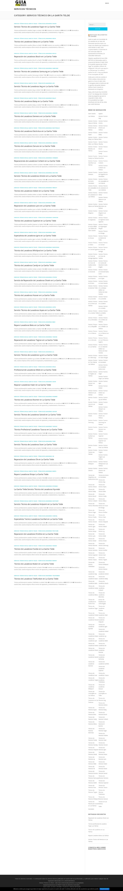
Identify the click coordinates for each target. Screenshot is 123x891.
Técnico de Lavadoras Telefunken (49, 575)
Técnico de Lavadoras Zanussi (48, 143)
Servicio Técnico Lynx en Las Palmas (92, 404)
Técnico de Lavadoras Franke (47, 546)
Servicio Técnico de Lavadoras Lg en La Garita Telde (35, 355)
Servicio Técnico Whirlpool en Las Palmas (103, 464)
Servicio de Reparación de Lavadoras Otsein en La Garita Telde (40, 280)
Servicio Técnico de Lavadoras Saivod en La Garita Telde (37, 414)
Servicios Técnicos (25, 9)
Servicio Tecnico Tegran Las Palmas (103, 457)
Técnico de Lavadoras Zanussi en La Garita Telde (34, 146)
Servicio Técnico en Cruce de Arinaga (103, 249)
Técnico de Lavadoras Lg (46, 352)
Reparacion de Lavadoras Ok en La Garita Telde (34, 459)
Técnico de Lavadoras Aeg (46, 83)
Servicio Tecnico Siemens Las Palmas (103, 429)
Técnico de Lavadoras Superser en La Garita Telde (35, 220)
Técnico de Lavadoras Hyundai (48, 486)
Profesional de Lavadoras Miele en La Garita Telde (35, 370)
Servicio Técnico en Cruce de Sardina (103, 256)
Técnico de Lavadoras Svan (47, 441)
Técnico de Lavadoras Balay (47, 98)
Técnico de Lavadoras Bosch (47, 53)
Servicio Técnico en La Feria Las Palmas (92, 304)
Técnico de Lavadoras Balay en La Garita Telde (33, 101)
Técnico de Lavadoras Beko (46, 322)
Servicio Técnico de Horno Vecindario (92, 181)
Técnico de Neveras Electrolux (91, 731)
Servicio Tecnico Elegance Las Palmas (103, 213)
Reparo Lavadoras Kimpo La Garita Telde (31, 474)
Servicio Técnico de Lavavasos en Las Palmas (93, 195)
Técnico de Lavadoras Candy (47, 262)
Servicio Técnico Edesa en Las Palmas (103, 199)
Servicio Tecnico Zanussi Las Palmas (103, 470)
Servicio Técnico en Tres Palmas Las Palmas (92, 362)
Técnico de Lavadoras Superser (48, 217)
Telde (100, 806)
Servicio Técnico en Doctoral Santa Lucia (104, 272)
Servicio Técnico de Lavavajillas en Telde (93, 188)
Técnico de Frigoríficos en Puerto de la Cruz (93, 477)
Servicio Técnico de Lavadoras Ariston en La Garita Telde (38, 176)
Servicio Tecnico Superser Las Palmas (103, 441)
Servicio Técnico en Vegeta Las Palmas (92, 374)
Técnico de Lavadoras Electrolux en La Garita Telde (35, 131)
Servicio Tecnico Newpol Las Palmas (103, 409)
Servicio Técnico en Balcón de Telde (103, 238)
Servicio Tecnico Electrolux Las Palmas (103, 206)
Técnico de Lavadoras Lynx (46, 202)
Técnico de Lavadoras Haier (47, 381)
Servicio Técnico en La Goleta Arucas (103, 313)
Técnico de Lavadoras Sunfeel (47, 516)
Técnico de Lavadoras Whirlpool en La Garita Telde (35, 250)
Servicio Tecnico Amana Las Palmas (103, 128)
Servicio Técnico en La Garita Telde (25, 23)
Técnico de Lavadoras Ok (46, 456)
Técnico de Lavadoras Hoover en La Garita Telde (34, 295)
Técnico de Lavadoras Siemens (47, 113)
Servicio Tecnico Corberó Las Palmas (103, 168)
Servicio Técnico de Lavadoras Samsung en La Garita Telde (38, 71)
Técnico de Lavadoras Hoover (47, 292)
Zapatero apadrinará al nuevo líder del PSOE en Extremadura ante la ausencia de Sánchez (97, 60)
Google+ (59, 887)
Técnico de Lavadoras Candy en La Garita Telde (34, 265)
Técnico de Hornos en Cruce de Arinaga (103, 506)
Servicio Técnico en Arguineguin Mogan (103, 226)
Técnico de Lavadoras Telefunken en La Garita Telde (36, 578)
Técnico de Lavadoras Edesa (47, 38)
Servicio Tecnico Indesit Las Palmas (103, 393)
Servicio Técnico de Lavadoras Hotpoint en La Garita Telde (38, 504)
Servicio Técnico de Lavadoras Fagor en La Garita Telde (37, 26)
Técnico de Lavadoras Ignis (47, 232)
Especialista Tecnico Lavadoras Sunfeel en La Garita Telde (38, 519)
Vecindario (91, 809)
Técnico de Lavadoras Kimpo (47, 471)
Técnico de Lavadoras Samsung (48, 68)
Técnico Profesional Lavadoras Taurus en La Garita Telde (38, 429)
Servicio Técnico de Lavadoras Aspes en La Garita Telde (37, 310)
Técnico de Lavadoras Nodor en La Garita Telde (34, 564)
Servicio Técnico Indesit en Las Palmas (92, 393)
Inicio (107, 3)
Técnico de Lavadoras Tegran (47, 337)
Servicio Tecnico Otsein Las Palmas (103, 416)
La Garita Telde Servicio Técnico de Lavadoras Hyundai (37, 489)
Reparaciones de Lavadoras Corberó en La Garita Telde (37, 161)
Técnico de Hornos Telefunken (91, 564)
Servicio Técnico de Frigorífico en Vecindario (103, 174)
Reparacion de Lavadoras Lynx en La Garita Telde (35, 205)
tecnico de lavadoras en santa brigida (102, 602)
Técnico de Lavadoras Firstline (48, 531)
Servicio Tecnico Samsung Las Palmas (103, 422)
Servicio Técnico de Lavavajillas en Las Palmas (103, 181)
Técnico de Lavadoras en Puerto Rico (92, 602)
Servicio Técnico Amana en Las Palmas (92, 128)
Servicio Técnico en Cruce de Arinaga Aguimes (93, 256)
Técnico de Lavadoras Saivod (47, 411)
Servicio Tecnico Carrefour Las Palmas (92, 163)
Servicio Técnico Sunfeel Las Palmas (92, 436)
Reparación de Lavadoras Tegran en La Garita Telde (36, 340)
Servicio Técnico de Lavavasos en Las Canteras (103, 188)
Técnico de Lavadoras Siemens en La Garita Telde (35, 116)
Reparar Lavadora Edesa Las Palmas (98, 836)
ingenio (101, 113)
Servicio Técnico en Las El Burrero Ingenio (103, 340)
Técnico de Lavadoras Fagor (47, 23)
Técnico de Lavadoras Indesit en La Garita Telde (34, 191)
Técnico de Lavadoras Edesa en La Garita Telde (34, 41)
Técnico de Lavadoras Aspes (47, 307)
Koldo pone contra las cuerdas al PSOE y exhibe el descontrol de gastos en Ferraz (97, 79)
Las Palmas (91, 116)
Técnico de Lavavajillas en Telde (103, 693)
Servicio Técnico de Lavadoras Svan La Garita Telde (35, 444)
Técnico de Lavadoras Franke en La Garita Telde (34, 549)
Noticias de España (75, 887)
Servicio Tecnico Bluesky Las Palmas (92, 149)
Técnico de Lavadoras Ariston (48, 172)
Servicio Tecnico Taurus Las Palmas (92, 452)
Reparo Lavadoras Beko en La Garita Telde (32, 325)
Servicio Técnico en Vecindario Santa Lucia (103, 367)
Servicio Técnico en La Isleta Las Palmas (103, 320)
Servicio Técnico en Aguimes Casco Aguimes (104, 220)
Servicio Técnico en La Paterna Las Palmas (104, 333)
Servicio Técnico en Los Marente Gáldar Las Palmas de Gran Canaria (103, 349)
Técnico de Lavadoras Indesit (47, 187)
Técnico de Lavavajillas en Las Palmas (92, 693)
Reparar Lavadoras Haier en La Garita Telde (32, 384)
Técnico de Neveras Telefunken (102, 792)
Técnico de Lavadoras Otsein (47, 277)
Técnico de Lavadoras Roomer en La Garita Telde (34, 399)
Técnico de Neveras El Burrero (102, 724)
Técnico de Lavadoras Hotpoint (48, 501)
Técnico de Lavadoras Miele (47, 366)
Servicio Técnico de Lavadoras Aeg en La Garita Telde (36, 86)
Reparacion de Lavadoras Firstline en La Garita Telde (36, 534)
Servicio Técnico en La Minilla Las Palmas (103, 327)
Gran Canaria (91, 113)
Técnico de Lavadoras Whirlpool (48, 247)
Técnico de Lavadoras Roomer (47, 396)
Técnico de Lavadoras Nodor (47, 560)
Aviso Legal (46, 887)
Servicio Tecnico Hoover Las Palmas (92, 383)
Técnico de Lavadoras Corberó (48, 158)
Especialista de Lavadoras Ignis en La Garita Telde (35, 235)
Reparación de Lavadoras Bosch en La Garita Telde (35, 56)
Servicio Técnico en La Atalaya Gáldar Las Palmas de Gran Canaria (103, 290)
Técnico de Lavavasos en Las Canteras (93, 700)
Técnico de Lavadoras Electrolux (49, 128)
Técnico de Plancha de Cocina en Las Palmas (93, 804)
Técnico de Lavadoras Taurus (47, 426)
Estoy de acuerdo (104, 889)
